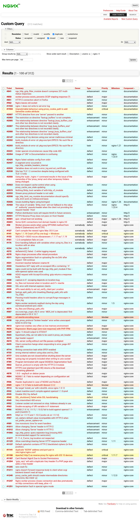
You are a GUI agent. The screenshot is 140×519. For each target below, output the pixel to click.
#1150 (10, 455)
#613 (9, 326)
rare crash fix (21, 467)
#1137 (10, 444)
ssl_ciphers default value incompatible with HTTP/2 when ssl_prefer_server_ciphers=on (42, 419)
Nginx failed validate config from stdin (32, 159)
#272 (9, 251)
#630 (9, 329)
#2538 (10, 171)
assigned (41, 38)
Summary (19, 88)
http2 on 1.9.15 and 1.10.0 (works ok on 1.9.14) (37, 415)
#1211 (10, 470)
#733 (9, 352)
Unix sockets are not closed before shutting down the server (43, 356)
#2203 (10, 145)
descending (36, 54)
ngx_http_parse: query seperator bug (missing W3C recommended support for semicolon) (38, 434)
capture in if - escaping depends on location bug (37, 280)
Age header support (24, 338)
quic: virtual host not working (28, 219)
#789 (9, 362)
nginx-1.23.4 (114, 206)
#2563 (10, 185)
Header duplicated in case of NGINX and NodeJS (37, 382)
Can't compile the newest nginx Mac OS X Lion (36, 230)
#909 (9, 385)
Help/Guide (121, 11)
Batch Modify (12, 499)
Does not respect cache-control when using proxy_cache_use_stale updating (35, 186)
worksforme (73, 34)
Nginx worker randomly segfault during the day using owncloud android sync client (39, 304)
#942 (9, 397)
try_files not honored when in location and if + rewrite (39, 283)
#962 (9, 103)
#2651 (10, 222)
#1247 (10, 481)
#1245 (10, 475)
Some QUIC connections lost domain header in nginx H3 (41, 222)
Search (132, 15)
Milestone (115, 88)
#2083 (10, 117)
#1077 (10, 438)
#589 (9, 317)
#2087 (10, 126)
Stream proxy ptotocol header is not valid (34, 193)
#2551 (10, 216)
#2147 (10, 137)
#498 (9, 289)
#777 (9, 356)
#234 (9, 248)
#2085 (10, 120)
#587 (9, 312)
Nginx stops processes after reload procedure (36, 254)
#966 (9, 409)
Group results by (8, 54)
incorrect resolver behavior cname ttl (32, 263)
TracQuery (111, 504)
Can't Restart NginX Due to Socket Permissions (37, 458)
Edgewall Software (29, 517)
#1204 (10, 461)
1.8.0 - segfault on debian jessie (30, 373)
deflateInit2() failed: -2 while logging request (35, 251)
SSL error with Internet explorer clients (33, 286)
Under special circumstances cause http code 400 (38, 151)
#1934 (10, 109)
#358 (9, 274)
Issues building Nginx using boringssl (32, 202)
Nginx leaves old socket (26, 103)
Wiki (105, 15)
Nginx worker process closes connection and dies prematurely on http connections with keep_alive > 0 (44, 482)
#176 (9, 243)
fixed (27, 34)
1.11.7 (114, 455)
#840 (9, 368)
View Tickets (118, 15)
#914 (9, 388)
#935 (9, 394)
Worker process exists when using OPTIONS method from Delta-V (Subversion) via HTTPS (42, 226)
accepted (28, 38)
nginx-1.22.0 (114, 155)
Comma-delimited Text (66, 511)
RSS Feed (45, 511)
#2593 (10, 193)
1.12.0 (114, 475)
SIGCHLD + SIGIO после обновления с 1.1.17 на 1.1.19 (41, 236)
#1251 (10, 486)
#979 (9, 415)
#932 (9, 391)
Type (89, 88)
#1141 (10, 450)
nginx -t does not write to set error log (32, 106)
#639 (9, 332)
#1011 (10, 426)
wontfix (47, 34)
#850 (9, 97)
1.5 (113, 303)
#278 (9, 254)
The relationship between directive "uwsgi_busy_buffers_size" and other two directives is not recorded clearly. (43, 132)
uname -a (85, 54)
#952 (9, 403)
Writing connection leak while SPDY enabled (35, 349)
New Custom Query (130, 19)
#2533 (10, 168)
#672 (9, 338)
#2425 (10, 159)
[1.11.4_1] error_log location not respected (34, 438)
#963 (9, 406)
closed (52, 38)
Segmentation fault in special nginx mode (34, 486)
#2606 (10, 202)
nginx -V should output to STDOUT (31, 332)
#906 (9, 382)
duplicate (59, 34)
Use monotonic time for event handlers (33, 423)
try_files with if (22, 248)
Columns (10, 49)
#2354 (10, 154)
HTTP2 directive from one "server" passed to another (39, 114)
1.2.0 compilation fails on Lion (29, 240)
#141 (9, 233)
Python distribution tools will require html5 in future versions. (43, 213)
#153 (9, 236)
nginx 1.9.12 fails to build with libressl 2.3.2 (35, 385)
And (6, 42)
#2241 (10, 151)
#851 (9, 100)
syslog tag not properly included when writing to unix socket (43, 359)
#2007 (10, 114)
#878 (9, 373)
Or (122, 42)
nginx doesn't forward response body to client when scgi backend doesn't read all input (41, 471)
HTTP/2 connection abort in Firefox (31, 100)
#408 (9, 280)
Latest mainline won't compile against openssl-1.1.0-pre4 (41, 391)
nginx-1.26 (116, 202)
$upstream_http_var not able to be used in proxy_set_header (43, 335)
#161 (9, 240)
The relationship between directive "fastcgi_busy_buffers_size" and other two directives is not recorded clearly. (44, 121)
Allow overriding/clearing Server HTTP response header (41, 441)
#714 (9, 349)
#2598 (10, 196)
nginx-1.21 (116, 145)
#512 (9, 297)
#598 (9, 320)
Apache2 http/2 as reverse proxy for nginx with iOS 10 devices (44, 455)
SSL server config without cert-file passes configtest (39, 341)
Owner (77, 88)
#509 (9, 292)
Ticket (9, 88)
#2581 (10, 219)
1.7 (113, 320)
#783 (9, 359)
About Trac (133, 11)
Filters (9, 29)
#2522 (10, 213)
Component (128, 88)
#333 (9, 266)
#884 (9, 376)
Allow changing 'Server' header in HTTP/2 (34, 426)
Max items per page (10, 60)
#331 (9, 263)
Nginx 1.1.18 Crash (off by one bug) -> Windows (37, 233)
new (62, 38)
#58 (8, 225)
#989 (9, 423)
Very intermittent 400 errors (28, 400)
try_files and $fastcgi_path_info (29, 309)
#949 (9, 400)
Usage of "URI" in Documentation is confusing (36, 154)
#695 (9, 344)
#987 (9, 418)
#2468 (10, 205)
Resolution (16, 34)
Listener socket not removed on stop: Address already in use (43, 403)
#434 (9, 283)
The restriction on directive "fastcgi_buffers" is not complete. (43, 117)
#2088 (10, 131)
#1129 (10, 441)
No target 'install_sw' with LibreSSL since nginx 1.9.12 (40, 388)
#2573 (10, 190)
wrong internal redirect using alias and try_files (36, 352)
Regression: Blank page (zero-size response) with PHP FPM (42, 329)
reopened (73, 38)
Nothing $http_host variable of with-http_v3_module (39, 190)
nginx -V (95, 54)
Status (18, 38)
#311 (9, 257)
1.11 (114, 441)
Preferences (108, 11)
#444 (9, 286)
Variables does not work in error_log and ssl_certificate (40, 168)
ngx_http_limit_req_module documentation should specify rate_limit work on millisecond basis (42, 197)
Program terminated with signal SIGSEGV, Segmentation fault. (43, 362)
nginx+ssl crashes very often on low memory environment (42, 326)
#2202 (10, 140)
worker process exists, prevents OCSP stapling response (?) (42, 97)
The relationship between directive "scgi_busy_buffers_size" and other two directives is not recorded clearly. (42, 127)
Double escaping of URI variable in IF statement (37, 406)
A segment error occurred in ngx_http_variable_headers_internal (31, 164)
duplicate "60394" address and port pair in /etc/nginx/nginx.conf (34, 451)
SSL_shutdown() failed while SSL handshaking (36, 397)
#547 (9, 303)
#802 (9, 365)
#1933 (10, 106)
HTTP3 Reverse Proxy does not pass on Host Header (39, 216)
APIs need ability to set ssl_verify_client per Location (39, 289)
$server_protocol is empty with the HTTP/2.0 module (39, 365)
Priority (105, 88)
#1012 (10, 429)
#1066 (10, 433)
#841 (9, 91)
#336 (9, 269)
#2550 (10, 177)
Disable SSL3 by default (26, 394)
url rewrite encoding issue (27, 317)
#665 (9, 335)
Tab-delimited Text (93, 511)
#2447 (10, 163)
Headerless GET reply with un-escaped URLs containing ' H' (42, 266)
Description (73, 54)
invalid (36, 34)
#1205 (10, 467)
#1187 (10, 458)
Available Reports (111, 19)
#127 (9, 230)
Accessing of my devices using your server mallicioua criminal (44, 137)
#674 (9, 341)
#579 (9, 309)
